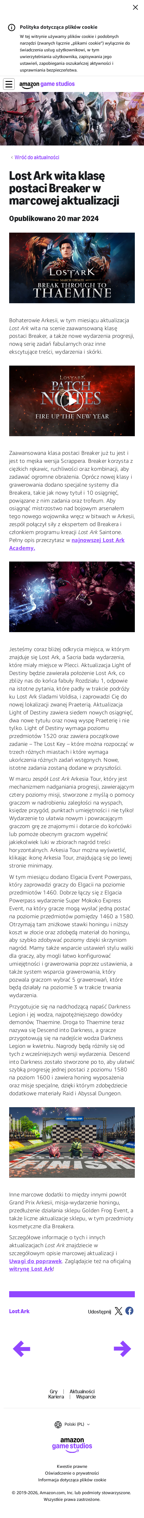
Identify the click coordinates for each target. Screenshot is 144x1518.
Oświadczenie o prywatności (72, 1473)
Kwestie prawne (72, 1466)
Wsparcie (86, 1396)
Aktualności (82, 1391)
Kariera (56, 1396)
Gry (53, 1391)
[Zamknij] (135, 8)
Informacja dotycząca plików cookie (72, 1479)
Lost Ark (19, 1311)
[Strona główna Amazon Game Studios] (47, 85)
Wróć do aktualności (37, 157)
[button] (9, 84)
